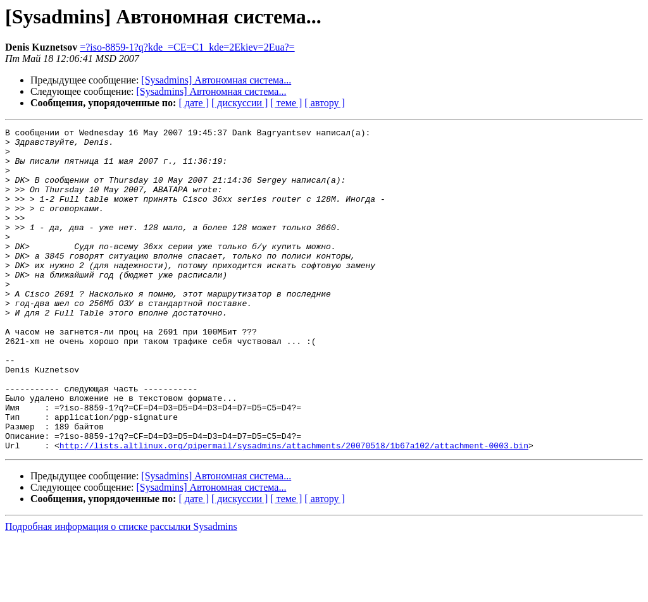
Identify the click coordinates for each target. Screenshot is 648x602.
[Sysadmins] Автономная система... (216, 80)
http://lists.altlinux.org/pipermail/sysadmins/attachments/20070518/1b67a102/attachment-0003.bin (293, 509)
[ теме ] (286, 102)
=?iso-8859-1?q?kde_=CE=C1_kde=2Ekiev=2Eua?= (187, 47)
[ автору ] (324, 102)
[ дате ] (193, 102)
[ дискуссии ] (239, 102)
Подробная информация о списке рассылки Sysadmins (121, 591)
